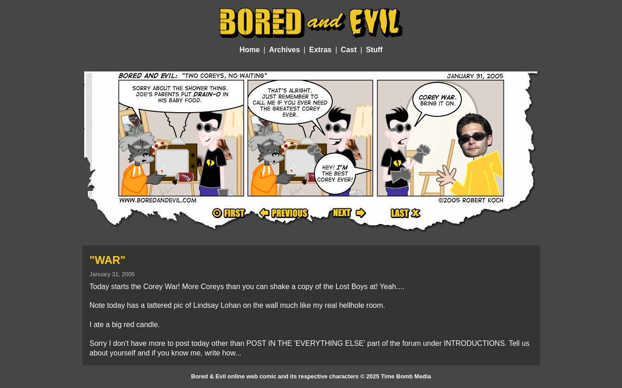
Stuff (374, 50)
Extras (320, 50)
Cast (349, 50)
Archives (284, 50)
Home (249, 50)
